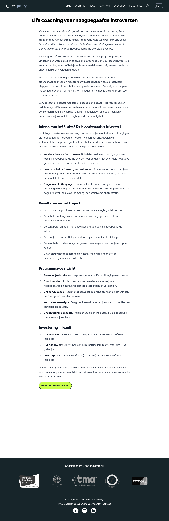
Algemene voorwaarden (89, 504)
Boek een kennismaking (55, 385)
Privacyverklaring (67, 504)
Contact (106, 504)
